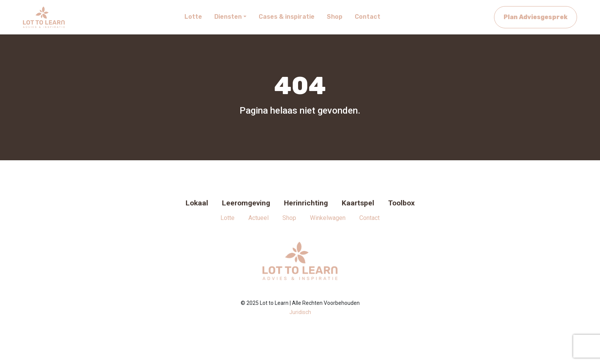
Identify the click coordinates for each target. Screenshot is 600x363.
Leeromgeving (246, 203)
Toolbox (401, 203)
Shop (289, 217)
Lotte (227, 217)
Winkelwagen (328, 217)
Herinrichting (306, 203)
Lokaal (197, 203)
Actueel (258, 217)
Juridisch (300, 312)
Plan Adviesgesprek (535, 17)
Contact (369, 217)
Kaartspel (358, 203)
